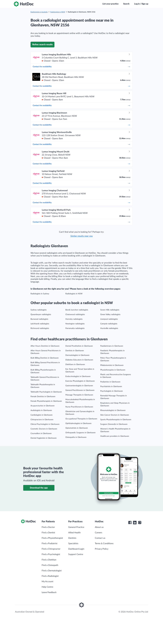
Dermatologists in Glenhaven (77, 355)
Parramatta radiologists (75, 328)
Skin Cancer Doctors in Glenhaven (114, 415)
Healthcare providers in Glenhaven (114, 436)
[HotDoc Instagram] (139, 522)
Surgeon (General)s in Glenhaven (113, 424)
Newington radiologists (75, 324)
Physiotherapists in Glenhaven (112, 370)
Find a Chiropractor (51, 549)
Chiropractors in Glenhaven (42, 420)
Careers (98, 533)
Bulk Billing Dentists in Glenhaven (45, 358)
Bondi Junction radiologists (76, 310)
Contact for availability (81, 67)
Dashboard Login (76, 549)
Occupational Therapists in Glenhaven (81, 419)
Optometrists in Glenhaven (76, 428)
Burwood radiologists (39, 319)
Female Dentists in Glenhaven (43, 397)
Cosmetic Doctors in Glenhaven (44, 429)
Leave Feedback (49, 592)
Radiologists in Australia (39, 12)
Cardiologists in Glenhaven (42, 415)
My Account (47, 581)
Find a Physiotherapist (52, 538)
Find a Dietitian (49, 560)
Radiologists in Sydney (40, 294)
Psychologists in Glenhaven (111, 391)
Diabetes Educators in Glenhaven (79, 360)
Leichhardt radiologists (40, 324)
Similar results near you (81, 236)
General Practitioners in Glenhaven (79, 390)
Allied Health (74, 533)
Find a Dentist (48, 533)
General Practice (76, 527)
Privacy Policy (101, 549)
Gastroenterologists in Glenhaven (79, 386)
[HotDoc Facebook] (129, 522)
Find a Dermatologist (52, 571)
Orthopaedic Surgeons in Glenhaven (80, 433)
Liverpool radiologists (109, 319)
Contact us (100, 538)
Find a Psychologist (51, 554)
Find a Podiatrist (49, 543)
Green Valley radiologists (110, 314)
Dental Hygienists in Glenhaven (44, 438)
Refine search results (42, 44)
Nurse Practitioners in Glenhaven (79, 407)
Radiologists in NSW (57, 12)
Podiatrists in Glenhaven (110, 382)
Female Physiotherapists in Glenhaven (46, 401)
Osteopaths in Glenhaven (75, 437)
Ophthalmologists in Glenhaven (78, 423)
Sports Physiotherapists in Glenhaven (115, 420)
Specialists (73, 543)
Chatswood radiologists (75, 314)
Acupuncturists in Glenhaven (43, 406)
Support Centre (75, 554)
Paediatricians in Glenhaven (111, 346)
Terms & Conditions (104, 543)
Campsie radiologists (108, 324)
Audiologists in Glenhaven (41, 410)
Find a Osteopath (50, 565)
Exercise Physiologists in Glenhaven (80, 381)
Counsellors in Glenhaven (41, 433)
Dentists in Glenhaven (74, 351)
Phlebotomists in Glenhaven (112, 365)
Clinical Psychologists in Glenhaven (45, 424)
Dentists (72, 538)
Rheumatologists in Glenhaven (113, 410)
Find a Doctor (48, 527)
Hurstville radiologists (109, 328)
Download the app (39, 488)
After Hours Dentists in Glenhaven (45, 346)
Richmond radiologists (40, 328)
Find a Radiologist (50, 576)
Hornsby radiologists (74, 319)
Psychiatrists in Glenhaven (111, 386)
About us (99, 527)
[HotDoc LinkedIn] (134, 522)
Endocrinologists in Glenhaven (78, 376)
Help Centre (47, 587)
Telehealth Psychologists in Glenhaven (46, 392)
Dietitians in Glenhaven (75, 364)
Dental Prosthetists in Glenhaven (79, 346)
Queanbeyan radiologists (41, 314)
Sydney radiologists (39, 310)
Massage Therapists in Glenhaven (79, 395)
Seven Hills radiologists (109, 310)
